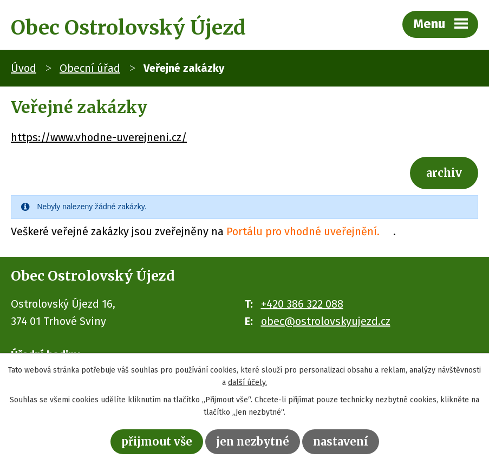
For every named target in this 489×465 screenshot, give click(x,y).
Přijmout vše (156, 441)
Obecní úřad (90, 68)
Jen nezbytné (252, 441)
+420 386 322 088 (302, 303)
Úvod (23, 68)
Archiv (444, 173)
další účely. (247, 382)
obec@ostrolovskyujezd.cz (325, 321)
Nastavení (340, 441)
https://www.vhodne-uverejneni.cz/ (99, 137)
